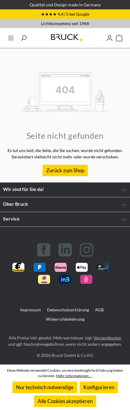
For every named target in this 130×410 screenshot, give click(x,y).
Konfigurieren (98, 387)
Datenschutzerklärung (68, 309)
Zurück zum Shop (65, 170)
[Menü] (11, 36)
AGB (99, 309)
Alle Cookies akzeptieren (65, 401)
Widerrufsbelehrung (65, 319)
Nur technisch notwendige (45, 387)
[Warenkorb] (119, 36)
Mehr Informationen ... (74, 375)
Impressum (30, 309)
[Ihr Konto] (109, 36)
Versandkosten (107, 337)
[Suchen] (23, 36)
